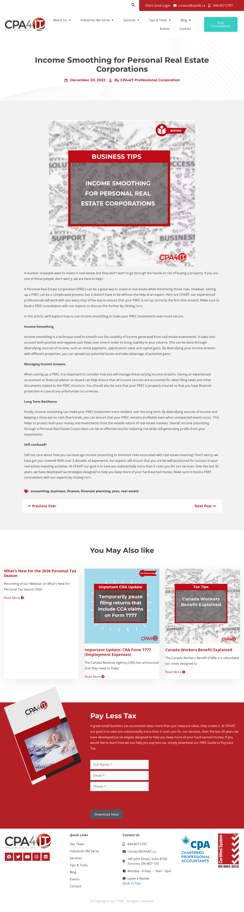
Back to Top (132, 883)
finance (73, 491)
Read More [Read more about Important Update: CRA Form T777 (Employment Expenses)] (94, 676)
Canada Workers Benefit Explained (198, 649)
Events (165, 29)
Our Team (77, 844)
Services (131, 20)
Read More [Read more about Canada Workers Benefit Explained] (175, 672)
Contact (185, 29)
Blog (186, 20)
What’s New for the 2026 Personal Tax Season (40, 573)
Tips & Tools (160, 20)
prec (115, 491)
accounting (40, 491)
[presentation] (119, 800)
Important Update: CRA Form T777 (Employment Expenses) (118, 652)
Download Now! (106, 814)
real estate (130, 491)
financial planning (96, 491)
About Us (62, 20)
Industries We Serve (97, 20)
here (139, 306)
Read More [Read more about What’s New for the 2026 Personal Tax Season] (14, 598)
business (58, 491)
